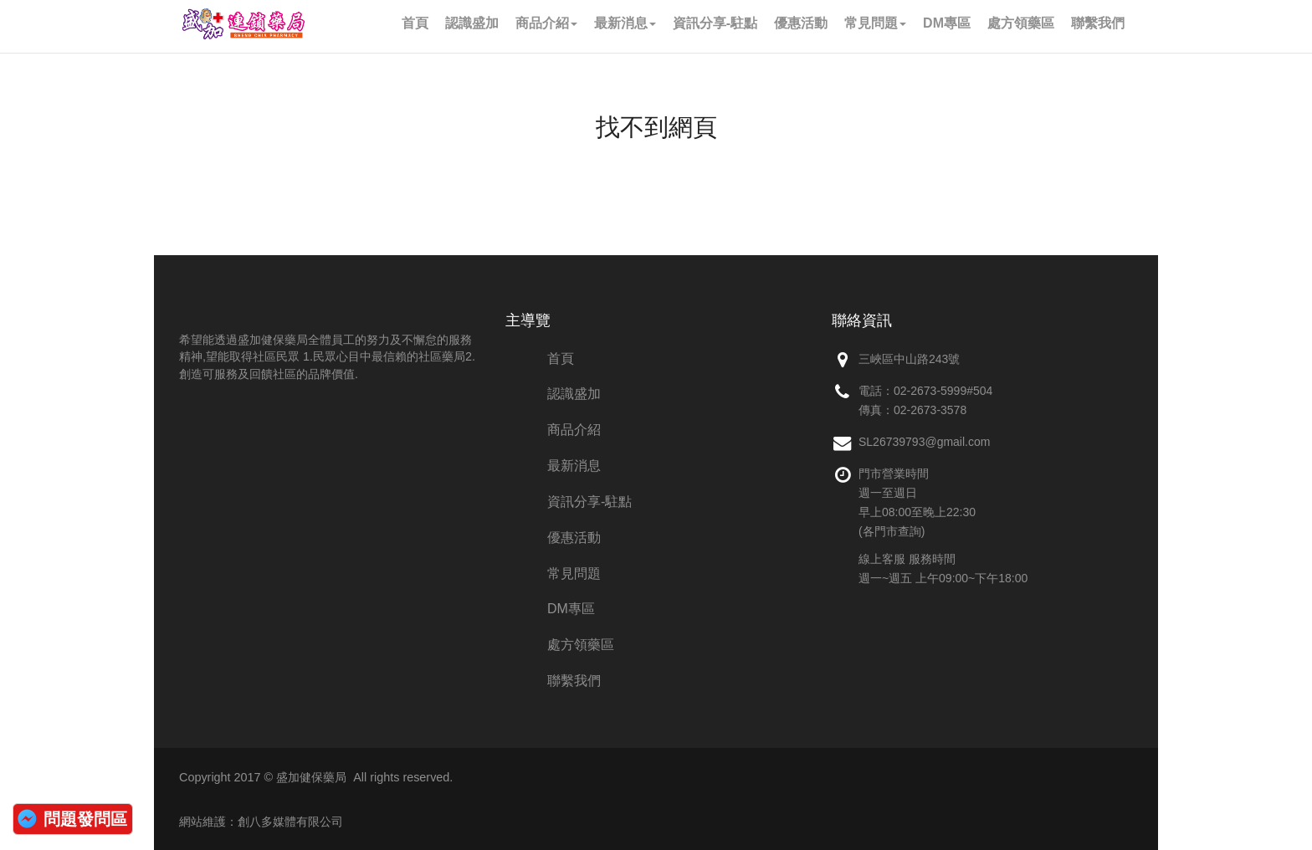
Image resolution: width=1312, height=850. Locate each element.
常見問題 (574, 573)
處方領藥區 (580, 645)
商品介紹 (574, 429)
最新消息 (574, 465)
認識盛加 (574, 394)
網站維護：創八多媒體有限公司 (261, 821)
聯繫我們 (574, 680)
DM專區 (571, 609)
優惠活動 (574, 537)
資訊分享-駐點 (589, 501)
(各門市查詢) (891, 531)
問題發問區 (85, 819)
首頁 (560, 358)
